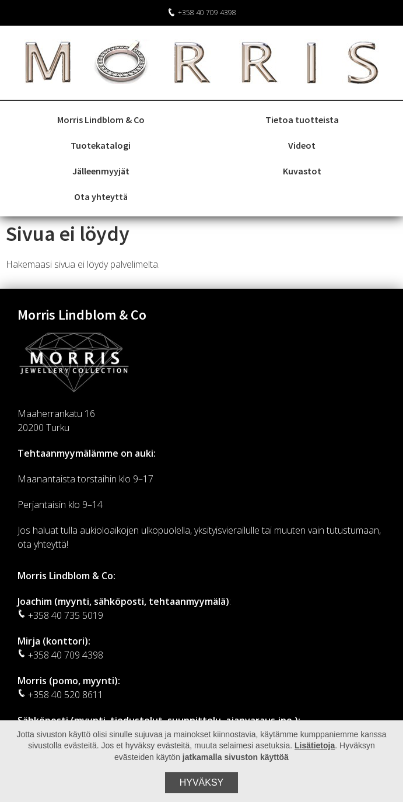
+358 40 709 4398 (201, 12)
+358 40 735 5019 (60, 615)
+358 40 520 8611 (60, 694)
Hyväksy (202, 782)
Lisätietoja (315, 745)
